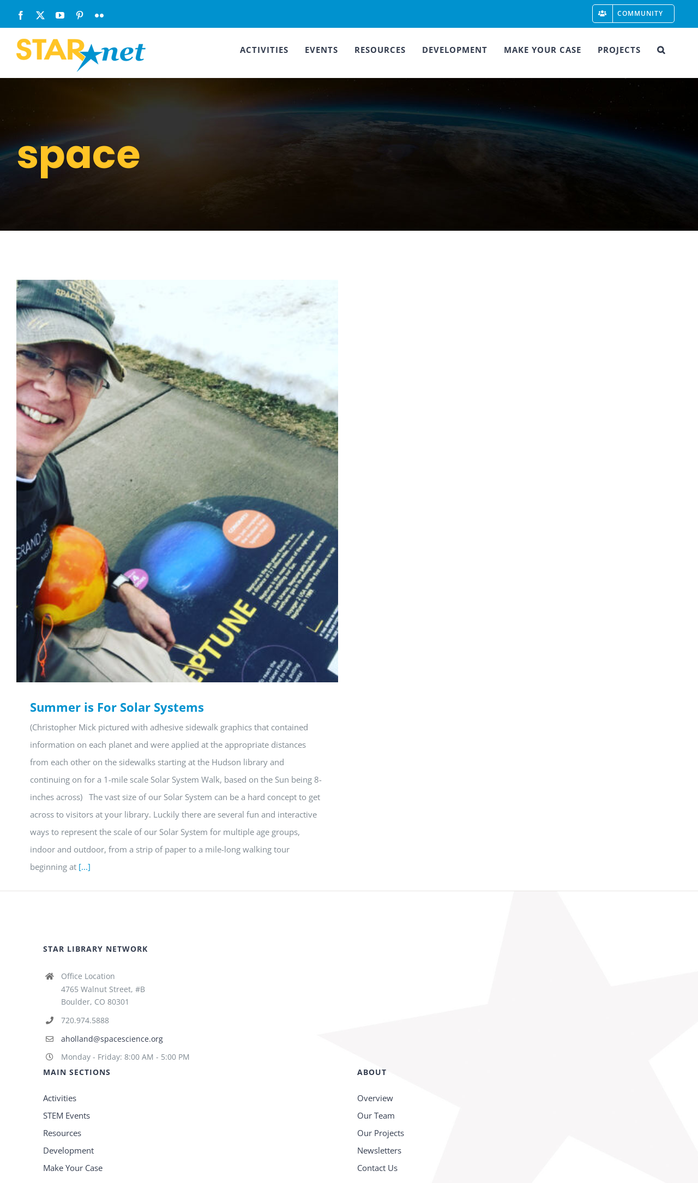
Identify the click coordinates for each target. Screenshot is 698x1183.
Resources (62, 1132)
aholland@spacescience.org (112, 1039)
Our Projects (380, 1132)
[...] (85, 866)
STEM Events (66, 1115)
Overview (375, 1097)
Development (68, 1150)
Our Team (376, 1115)
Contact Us (377, 1167)
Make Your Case (73, 1167)
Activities (59, 1097)
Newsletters (379, 1150)
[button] (661, 49)
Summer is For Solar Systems (117, 707)
